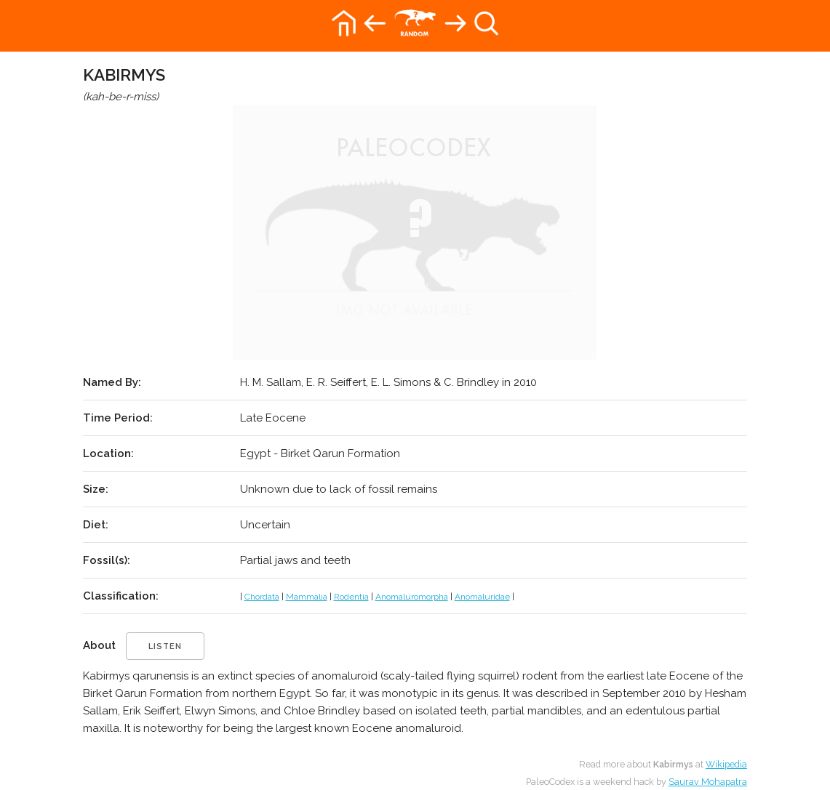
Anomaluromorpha (411, 597)
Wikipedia (726, 764)
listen (165, 646)
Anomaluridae (482, 597)
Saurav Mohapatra (708, 781)
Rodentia (351, 597)
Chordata (261, 597)
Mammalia (306, 597)
